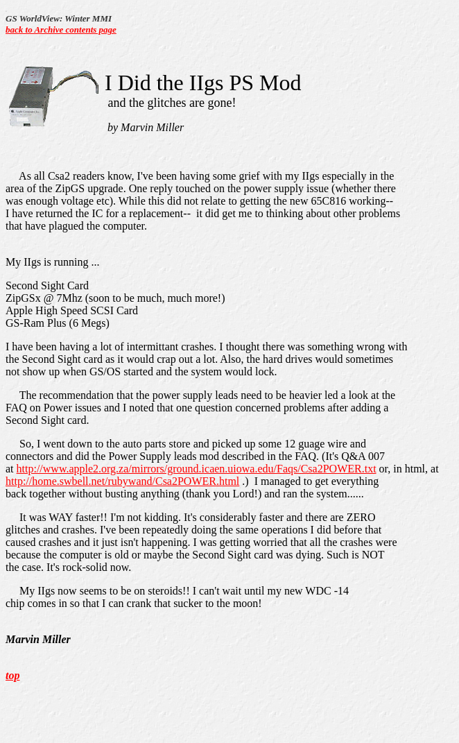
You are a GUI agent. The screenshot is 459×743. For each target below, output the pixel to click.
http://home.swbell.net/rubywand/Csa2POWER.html (122, 481)
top (12, 675)
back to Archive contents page (61, 29)
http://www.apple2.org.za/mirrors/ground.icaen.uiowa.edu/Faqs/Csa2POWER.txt (196, 469)
